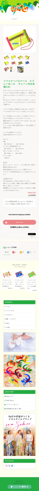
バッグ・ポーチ (10, 310)
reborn (7, 323)
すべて (7, 252)
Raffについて (9, 396)
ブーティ (8, 306)
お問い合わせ (10, 400)
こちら (12, 204)
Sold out (19, 222)
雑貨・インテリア (11, 319)
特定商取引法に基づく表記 (13, 408)
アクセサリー (9, 315)
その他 (7, 327)
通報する (33, 236)
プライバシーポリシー (12, 404)
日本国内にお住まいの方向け (19, 227)
